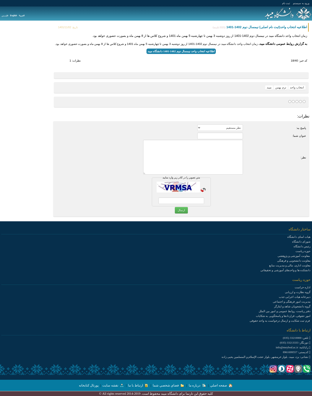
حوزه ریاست (303, 251)
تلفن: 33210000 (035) (296, 337)
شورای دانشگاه (301, 241)
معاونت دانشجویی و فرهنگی (293, 260)
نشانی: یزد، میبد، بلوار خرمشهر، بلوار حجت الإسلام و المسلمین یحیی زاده (266, 357)
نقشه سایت (112, 385)
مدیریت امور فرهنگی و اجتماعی (291, 301)
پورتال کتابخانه (89, 385)
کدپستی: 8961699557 (296, 352)
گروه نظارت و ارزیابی (297, 292)
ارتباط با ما (138, 385)
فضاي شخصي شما (168, 385)
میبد (269, 87)
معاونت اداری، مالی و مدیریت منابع (289, 265)
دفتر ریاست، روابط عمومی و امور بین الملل (284, 311)
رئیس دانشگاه (302, 246)
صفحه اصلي (221, 385)
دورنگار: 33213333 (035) (295, 342)
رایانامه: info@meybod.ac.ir (293, 347)
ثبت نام (286, 3)
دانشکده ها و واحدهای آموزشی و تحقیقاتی (285, 270)
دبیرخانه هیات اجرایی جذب (294, 296)
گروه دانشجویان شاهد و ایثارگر (292, 306)
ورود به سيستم (301, 3)
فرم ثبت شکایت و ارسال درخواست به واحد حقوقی (280, 320)
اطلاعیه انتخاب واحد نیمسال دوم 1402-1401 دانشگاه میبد (181, 51)
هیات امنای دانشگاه (298, 236)
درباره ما (197, 385)
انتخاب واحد (297, 87)
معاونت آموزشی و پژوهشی (294, 255)
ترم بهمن (280, 87)
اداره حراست (302, 287)
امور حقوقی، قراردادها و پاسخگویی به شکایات (283, 316)
